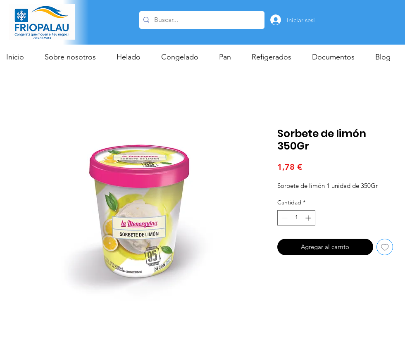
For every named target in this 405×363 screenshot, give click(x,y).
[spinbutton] (296, 218)
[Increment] (309, 218)
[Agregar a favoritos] (384, 247)
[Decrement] (284, 218)
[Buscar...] (200, 20)
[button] (132, 57)
